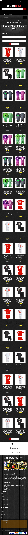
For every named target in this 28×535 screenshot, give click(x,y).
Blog (1, 517)
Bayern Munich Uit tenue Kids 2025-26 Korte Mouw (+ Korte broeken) (20, 60)
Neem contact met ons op (5, 494)
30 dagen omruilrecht (16, 452)
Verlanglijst (3, 512)
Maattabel (2, 493)
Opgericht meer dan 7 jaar (16, 448)
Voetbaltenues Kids (14, 481)
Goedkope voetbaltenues (5, 520)
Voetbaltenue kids (4, 524)
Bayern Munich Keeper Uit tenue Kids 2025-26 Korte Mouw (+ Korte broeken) (7, 103)
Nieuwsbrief (3, 514)
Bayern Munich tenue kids (16, 22)
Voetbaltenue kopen (4, 527)
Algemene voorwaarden (5, 504)
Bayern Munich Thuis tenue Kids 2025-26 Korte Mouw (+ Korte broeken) (7, 60)
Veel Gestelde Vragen (4, 499)
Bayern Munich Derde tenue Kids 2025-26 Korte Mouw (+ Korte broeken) (7, 82)
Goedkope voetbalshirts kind (6, 522)
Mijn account (3, 509)
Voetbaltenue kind (14, 530)
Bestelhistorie (3, 511)
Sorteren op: (24, 35)
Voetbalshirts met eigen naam (9, 474)
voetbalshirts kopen (10, 470)
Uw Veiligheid (3, 498)
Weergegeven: (23, 38)
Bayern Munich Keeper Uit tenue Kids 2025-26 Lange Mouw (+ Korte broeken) (20, 125)
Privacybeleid (3, 502)
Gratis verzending (16, 444)
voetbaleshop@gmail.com (20, 1)
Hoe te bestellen (3, 501)
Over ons (2, 496)
